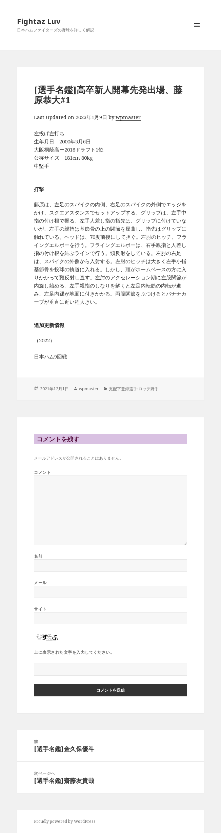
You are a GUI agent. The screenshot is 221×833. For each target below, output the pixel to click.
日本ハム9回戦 (50, 356)
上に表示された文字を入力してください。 (74, 652)
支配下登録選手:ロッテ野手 (134, 389)
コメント (42, 472)
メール (40, 582)
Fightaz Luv (39, 21)
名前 (38, 556)
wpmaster (128, 117)
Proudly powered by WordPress (65, 821)
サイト (40, 609)
